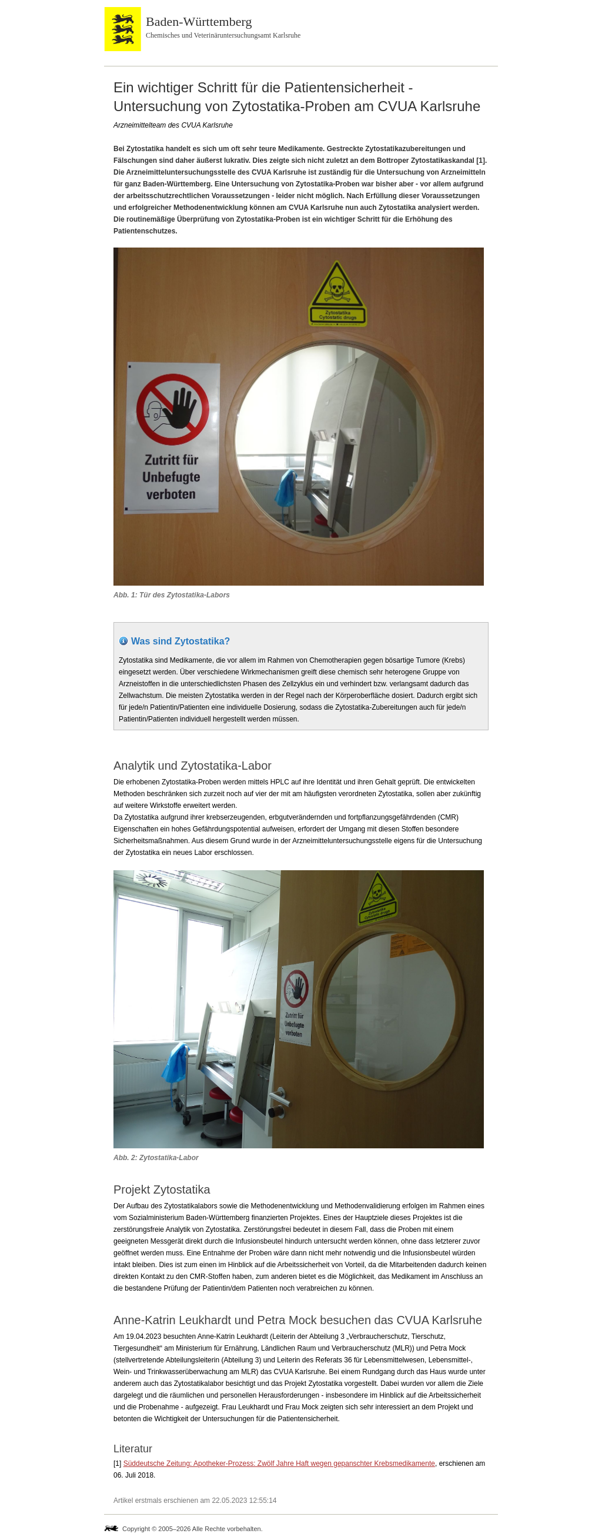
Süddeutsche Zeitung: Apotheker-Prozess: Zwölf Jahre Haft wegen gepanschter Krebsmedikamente (279, 1463)
